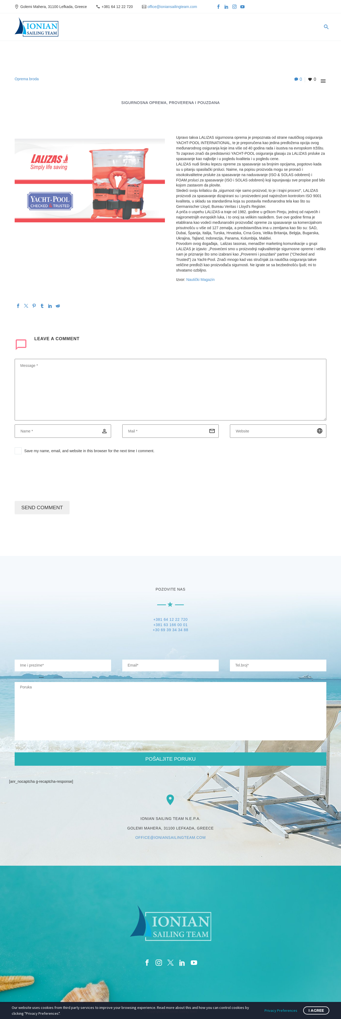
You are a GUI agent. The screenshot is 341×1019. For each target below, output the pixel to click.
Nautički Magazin (200, 280)
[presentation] (55, 480)
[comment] (170, 389)
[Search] (325, 26)
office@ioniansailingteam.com (172, 7)
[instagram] (159, 963)
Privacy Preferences (281, 1010)
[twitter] (170, 963)
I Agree (316, 1010)
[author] (63, 431)
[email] (170, 431)
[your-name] (63, 665)
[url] (278, 431)
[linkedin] (182, 963)
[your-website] (278, 665)
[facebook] (147, 963)
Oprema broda (27, 79)
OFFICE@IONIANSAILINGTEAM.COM (170, 838)
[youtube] (194, 963)
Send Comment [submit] (42, 507)
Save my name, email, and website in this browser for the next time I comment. (89, 451)
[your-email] (170, 665)
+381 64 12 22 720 (117, 7)
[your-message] (170, 711)
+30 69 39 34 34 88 (170, 630)
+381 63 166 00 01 (170, 625)
